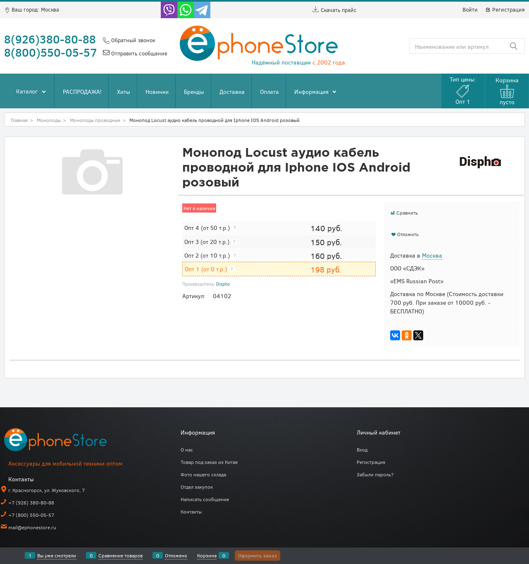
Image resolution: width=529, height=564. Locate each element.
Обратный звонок (132, 40)
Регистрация (505, 9)
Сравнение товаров (120, 555)
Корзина (207, 555)
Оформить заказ (257, 555)
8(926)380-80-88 (50, 38)
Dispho (223, 284)
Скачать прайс (334, 10)
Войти (470, 9)
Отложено (176, 555)
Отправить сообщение (138, 53)
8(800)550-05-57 (50, 52)
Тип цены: (463, 90)
